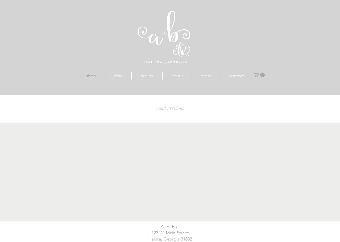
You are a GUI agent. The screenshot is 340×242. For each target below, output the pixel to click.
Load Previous (170, 108)
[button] (259, 75)
